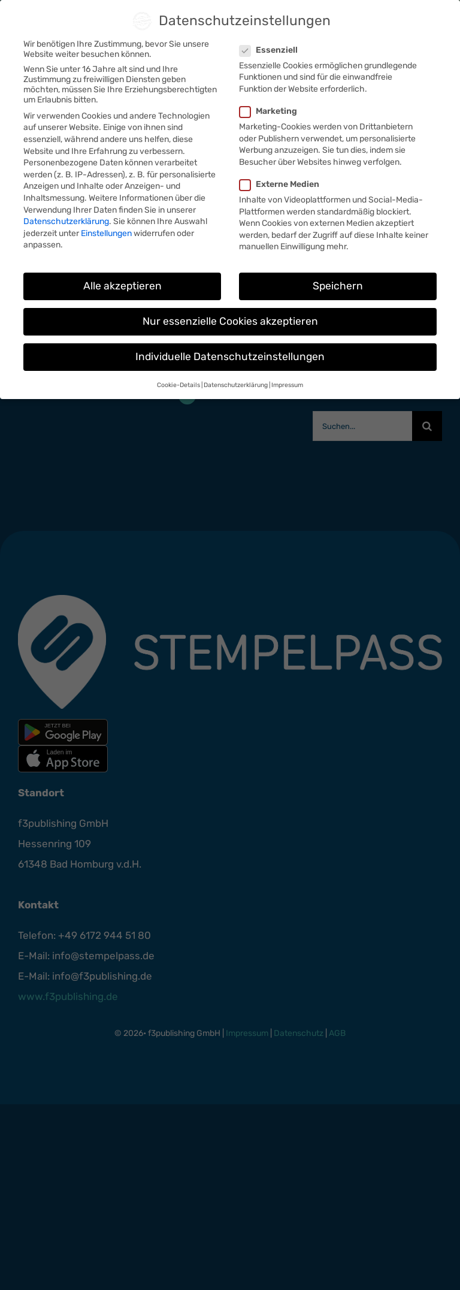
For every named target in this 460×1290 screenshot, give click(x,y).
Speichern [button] (338, 286)
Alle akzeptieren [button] (122, 286)
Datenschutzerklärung (66, 221)
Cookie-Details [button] (178, 385)
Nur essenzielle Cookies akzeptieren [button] (230, 321)
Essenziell (273, 50)
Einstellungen (106, 233)
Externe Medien (284, 184)
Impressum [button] (287, 385)
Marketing (273, 111)
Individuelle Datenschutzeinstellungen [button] (230, 356)
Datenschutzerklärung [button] (236, 385)
